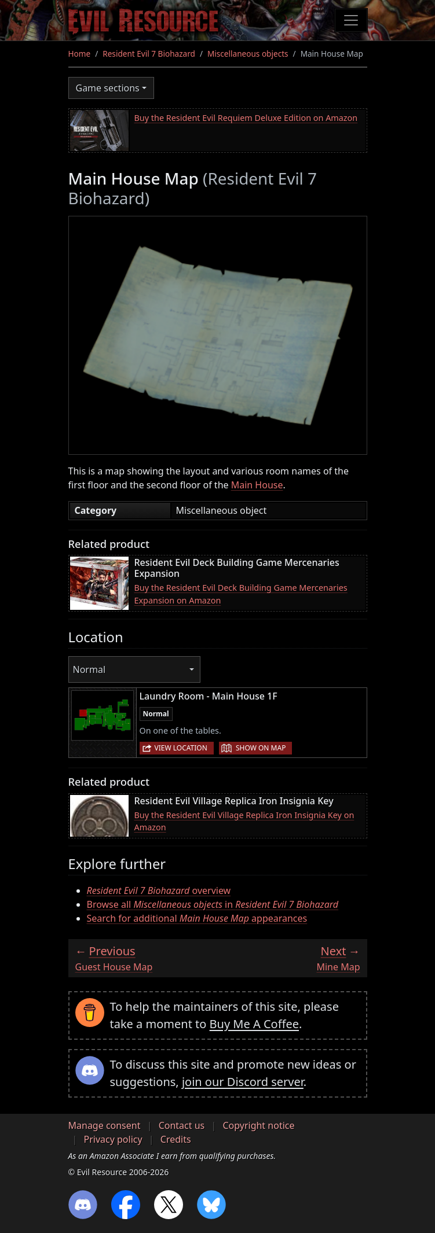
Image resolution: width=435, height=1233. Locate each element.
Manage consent (104, 1125)
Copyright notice (258, 1125)
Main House (257, 485)
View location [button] (181, 748)
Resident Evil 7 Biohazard (149, 53)
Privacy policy (113, 1139)
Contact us (182, 1125)
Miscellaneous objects (247, 53)
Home (79, 53)
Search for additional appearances (197, 918)
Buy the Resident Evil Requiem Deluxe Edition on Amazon (246, 117)
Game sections (108, 88)
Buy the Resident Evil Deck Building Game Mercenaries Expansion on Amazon (241, 594)
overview (159, 890)
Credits (175, 1139)
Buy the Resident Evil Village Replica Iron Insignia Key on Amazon (244, 821)
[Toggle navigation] (351, 20)
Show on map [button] (261, 748)
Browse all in (213, 904)
